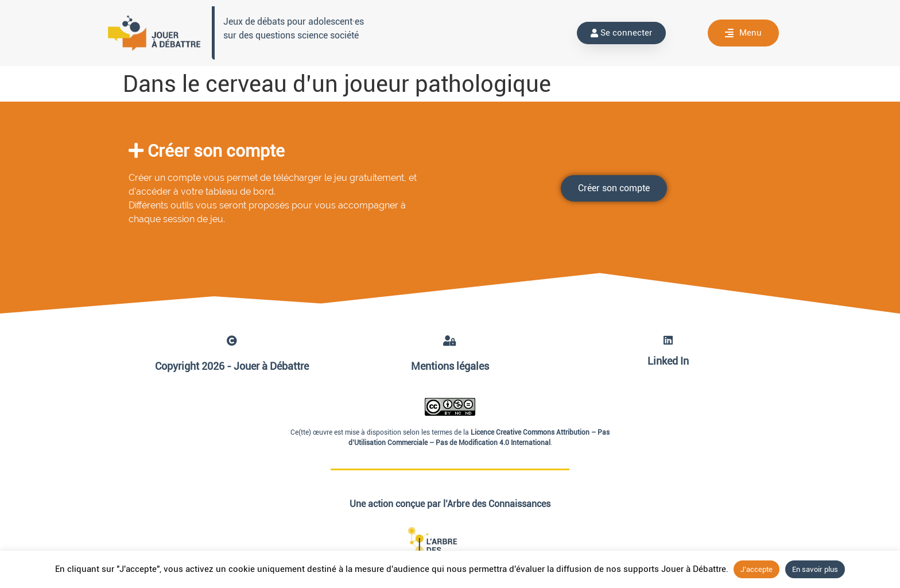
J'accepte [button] (756, 569)
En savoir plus (815, 569)
